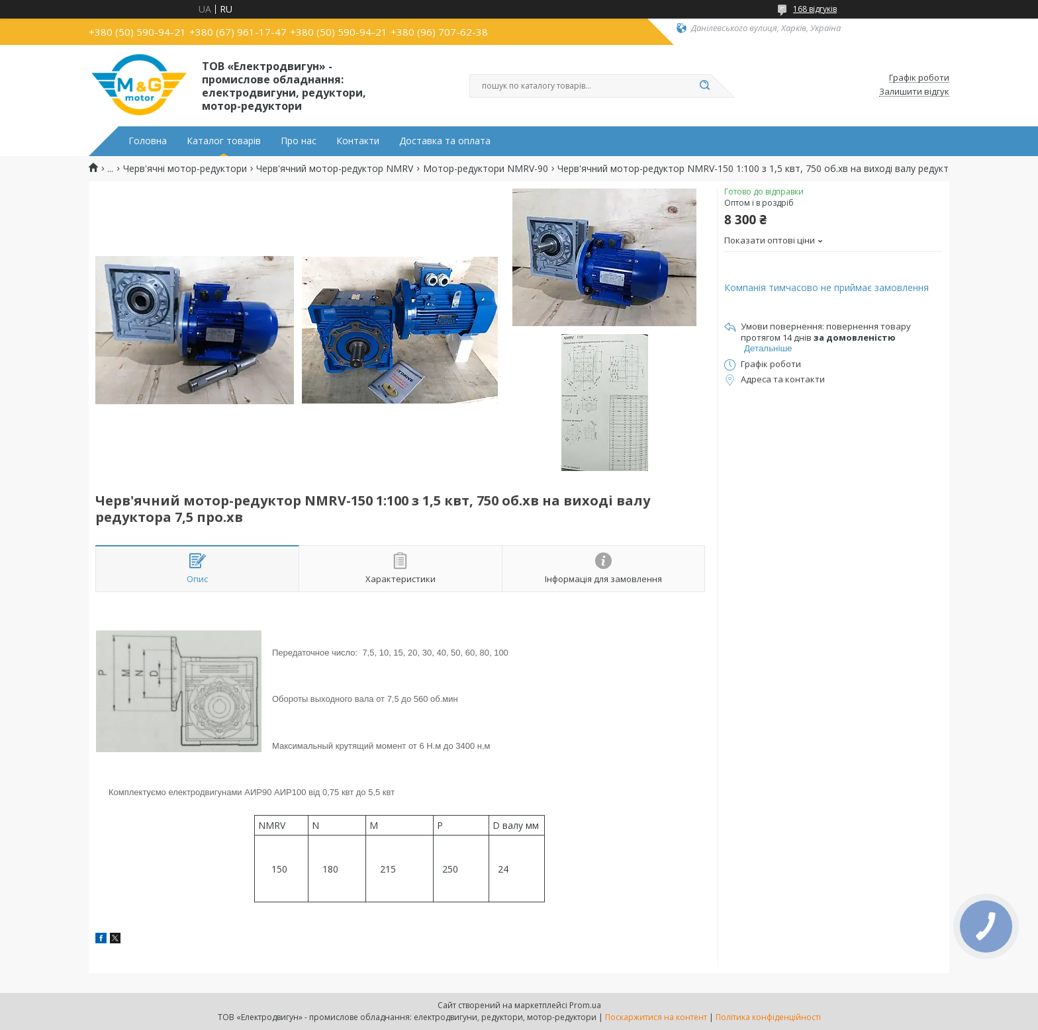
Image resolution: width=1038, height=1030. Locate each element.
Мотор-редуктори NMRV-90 (485, 169)
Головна (147, 141)
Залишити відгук (914, 92)
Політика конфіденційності (768, 1017)
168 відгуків (815, 9)
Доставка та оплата (445, 141)
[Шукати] (704, 86)
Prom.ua (585, 1005)
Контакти (357, 141)
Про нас (298, 141)
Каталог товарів (224, 141)
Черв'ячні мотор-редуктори (185, 169)
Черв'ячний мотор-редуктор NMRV (334, 169)
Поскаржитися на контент (656, 1017)
